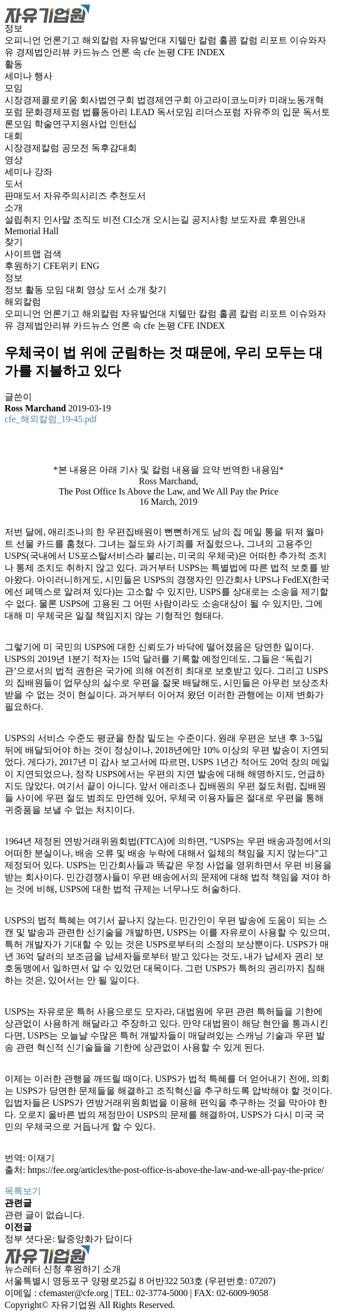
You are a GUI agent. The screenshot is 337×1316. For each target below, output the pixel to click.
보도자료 (249, 219)
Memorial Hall (32, 231)
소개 (14, 207)
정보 (14, 28)
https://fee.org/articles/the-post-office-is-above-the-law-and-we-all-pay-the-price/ (175, 1170)
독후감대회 (114, 148)
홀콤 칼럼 (239, 40)
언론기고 (62, 40)
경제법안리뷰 (44, 52)
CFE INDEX (201, 52)
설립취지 (24, 219)
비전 (113, 219)
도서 (14, 184)
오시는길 (172, 219)
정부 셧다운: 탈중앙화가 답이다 (68, 1239)
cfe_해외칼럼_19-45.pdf (51, 419)
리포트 (275, 40)
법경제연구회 (165, 100)
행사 (43, 76)
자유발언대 (145, 40)
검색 (52, 254)
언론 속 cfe (134, 52)
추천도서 (127, 196)
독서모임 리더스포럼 (200, 112)
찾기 (14, 242)
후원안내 (287, 219)
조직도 (88, 219)
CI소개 (138, 219)
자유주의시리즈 (76, 196)
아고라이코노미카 (231, 100)
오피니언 (24, 40)
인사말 (58, 219)
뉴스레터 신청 (33, 1269)
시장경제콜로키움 (42, 100)
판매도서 (24, 196)
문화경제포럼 (53, 112)
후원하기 (23, 266)
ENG (89, 266)
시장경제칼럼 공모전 (48, 148)
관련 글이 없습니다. (44, 1215)
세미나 (19, 76)
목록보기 (23, 1191)
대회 (14, 136)
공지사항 (211, 219)
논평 (167, 52)
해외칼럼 (101, 40)
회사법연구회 (108, 100)
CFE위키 (60, 266)
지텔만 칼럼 (194, 40)
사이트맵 (24, 254)
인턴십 (123, 124)
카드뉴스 (92, 52)
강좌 (43, 172)
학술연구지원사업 (71, 124)
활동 (14, 64)
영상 (14, 160)
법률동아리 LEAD (119, 112)
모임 (14, 88)
